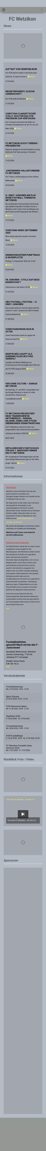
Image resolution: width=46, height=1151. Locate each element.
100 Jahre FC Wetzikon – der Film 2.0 (20, 800)
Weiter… (32, 77)
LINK (7, 608)
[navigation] (42, 10)
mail (8, 666)
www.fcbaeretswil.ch (25, 518)
